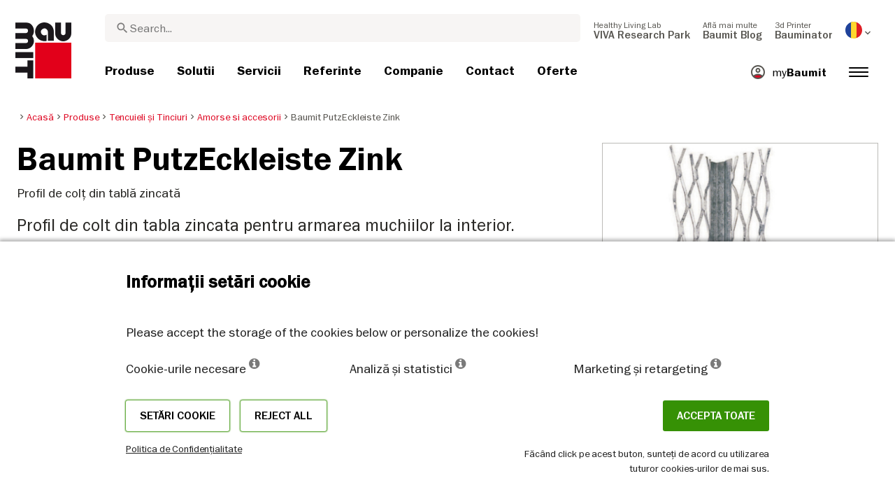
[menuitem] (641, 30)
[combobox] (342, 28)
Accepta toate (716, 416)
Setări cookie (177, 416)
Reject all (284, 416)
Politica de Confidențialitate (184, 448)
